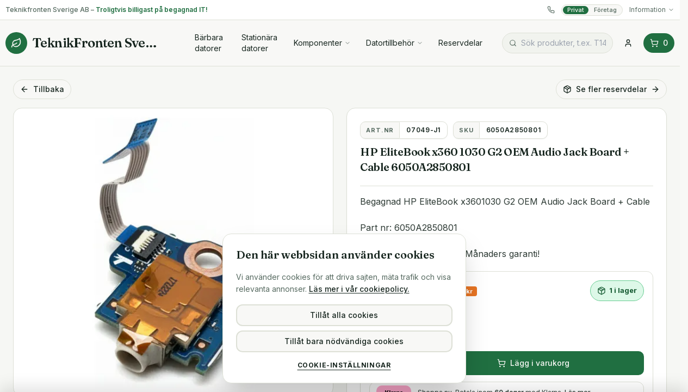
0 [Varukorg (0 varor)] (659, 42)
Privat (575, 10)
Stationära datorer (259, 43)
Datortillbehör (394, 42)
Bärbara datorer (209, 43)
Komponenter (322, 42)
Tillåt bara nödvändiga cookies (344, 341)
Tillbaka (42, 89)
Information (651, 9)
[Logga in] (628, 43)
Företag (605, 10)
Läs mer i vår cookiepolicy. (359, 288)
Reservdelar (460, 42)
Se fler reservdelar (611, 89)
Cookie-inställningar (344, 365)
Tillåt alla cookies (344, 315)
